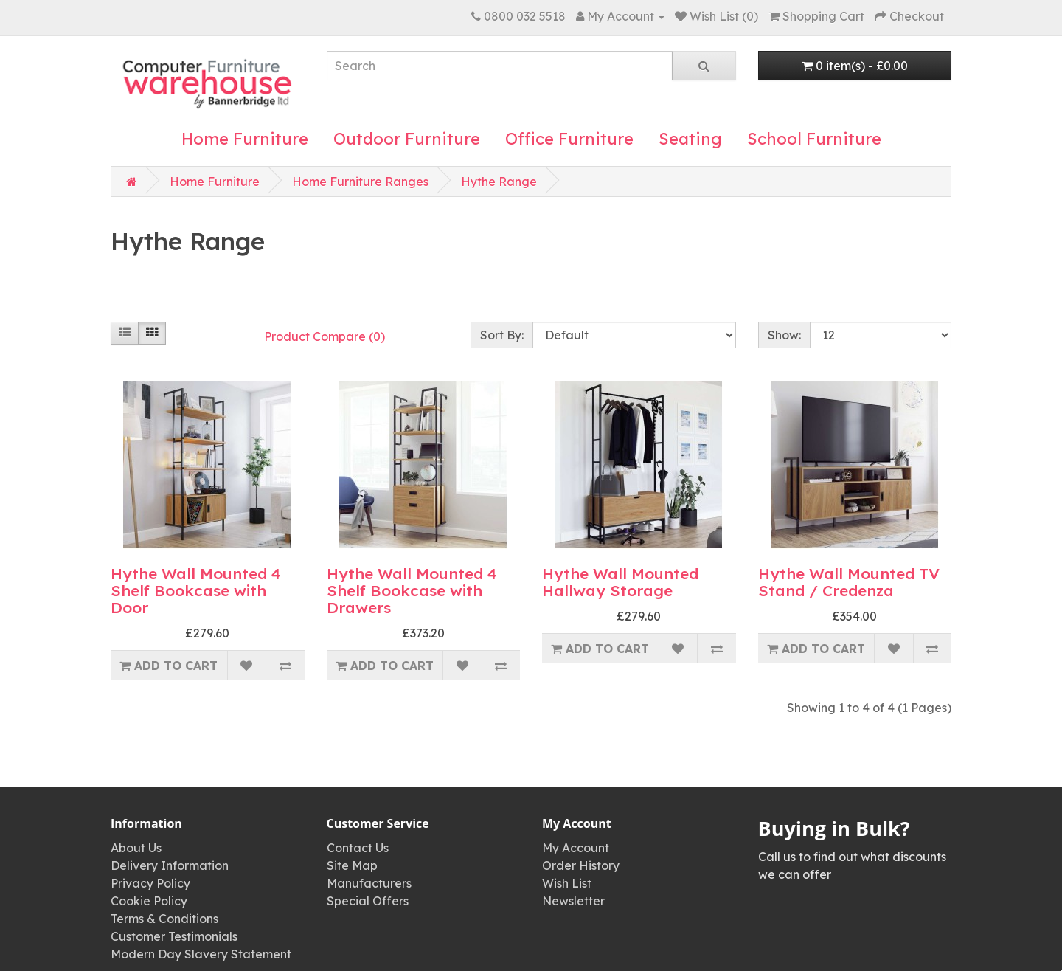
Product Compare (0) (324, 336)
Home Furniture (244, 138)
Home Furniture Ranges (360, 181)
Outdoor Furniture (406, 138)
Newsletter (573, 901)
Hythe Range (499, 181)
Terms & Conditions (164, 918)
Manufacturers (369, 883)
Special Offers (368, 901)
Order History (581, 865)
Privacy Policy (150, 883)
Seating (690, 138)
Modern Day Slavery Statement (201, 954)
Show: (784, 335)
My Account (575, 847)
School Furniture (814, 138)
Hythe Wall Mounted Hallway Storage (620, 582)
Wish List (566, 883)
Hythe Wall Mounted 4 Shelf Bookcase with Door (196, 590)
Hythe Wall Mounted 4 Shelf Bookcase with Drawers (412, 590)
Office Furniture (569, 138)
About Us (136, 847)
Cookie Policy (149, 901)
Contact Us (358, 847)
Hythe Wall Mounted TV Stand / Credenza (849, 582)
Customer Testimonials (174, 936)
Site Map (352, 865)
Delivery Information (170, 865)
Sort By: (502, 335)
